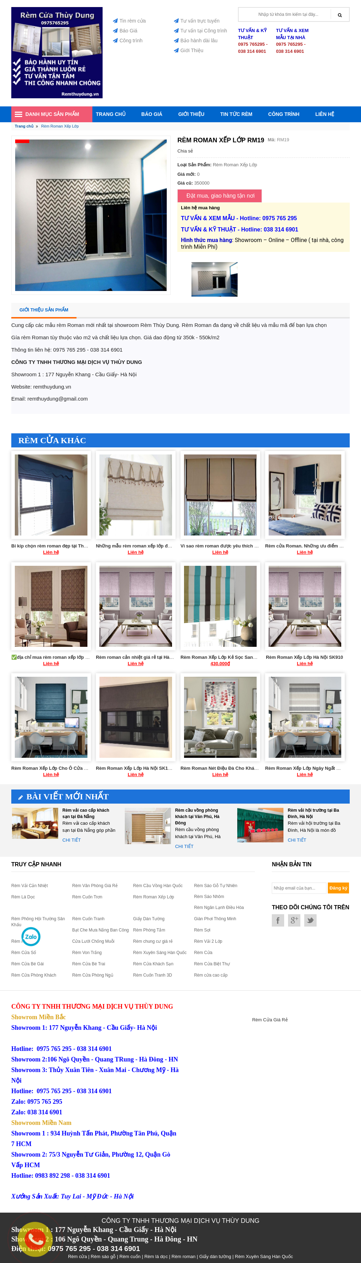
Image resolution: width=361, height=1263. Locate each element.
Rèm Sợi (202, 930)
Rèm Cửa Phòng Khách (33, 975)
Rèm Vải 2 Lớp (208, 941)
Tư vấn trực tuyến (197, 21)
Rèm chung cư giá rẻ (153, 941)
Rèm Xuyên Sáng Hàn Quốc (160, 952)
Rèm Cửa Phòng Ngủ (92, 975)
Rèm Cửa (203, 952)
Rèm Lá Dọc (23, 896)
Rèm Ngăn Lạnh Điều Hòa (219, 907)
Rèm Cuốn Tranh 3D (152, 975)
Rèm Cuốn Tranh (88, 918)
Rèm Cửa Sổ (23, 952)
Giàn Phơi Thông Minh (215, 918)
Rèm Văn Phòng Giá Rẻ (95, 885)
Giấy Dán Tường (149, 918)
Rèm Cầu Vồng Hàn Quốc (158, 885)
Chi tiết (71, 840)
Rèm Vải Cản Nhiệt (29, 885)
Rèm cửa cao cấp (210, 975)
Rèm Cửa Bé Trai (88, 963)
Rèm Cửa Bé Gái (27, 963)
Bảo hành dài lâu (196, 40)
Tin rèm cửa (129, 21)
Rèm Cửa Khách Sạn (153, 963)
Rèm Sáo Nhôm (209, 896)
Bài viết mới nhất (63, 796)
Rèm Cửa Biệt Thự (212, 963)
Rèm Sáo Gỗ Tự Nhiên (215, 885)
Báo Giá (125, 30)
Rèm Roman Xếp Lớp (153, 896)
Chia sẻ (185, 151)
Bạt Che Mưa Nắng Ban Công (100, 930)
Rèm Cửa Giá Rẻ (270, 1019)
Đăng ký (339, 888)
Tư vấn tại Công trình (200, 30)
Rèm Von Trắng (87, 952)
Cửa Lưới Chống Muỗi (93, 941)
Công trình (127, 40)
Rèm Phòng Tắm (149, 930)
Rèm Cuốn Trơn (87, 896)
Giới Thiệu (188, 50)
